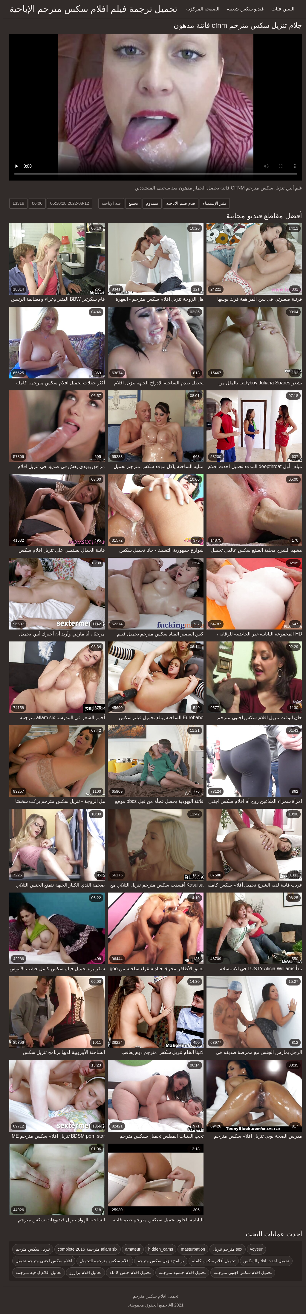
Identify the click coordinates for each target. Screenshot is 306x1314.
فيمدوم (149, 203)
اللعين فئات (280, 8)
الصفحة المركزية (200, 8)
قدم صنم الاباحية (177, 203)
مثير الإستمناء (212, 203)
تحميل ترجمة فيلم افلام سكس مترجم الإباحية (91, 9)
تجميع (130, 203)
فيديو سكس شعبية (242, 8)
